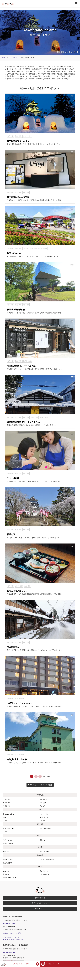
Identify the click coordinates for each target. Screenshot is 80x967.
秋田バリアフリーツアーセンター (13, 939)
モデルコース (7, 840)
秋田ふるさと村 (14, 253)
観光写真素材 (7, 863)
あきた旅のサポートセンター (11, 937)
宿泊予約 (6, 851)
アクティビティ (45, 814)
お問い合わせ (40, 898)
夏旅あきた (6, 803)
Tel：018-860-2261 (9, 952)
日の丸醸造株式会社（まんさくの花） (24, 422)
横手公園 (11, 534)
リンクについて (40, 909)
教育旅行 (6, 874)
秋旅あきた (43, 803)
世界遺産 (42, 820)
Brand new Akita (8, 814)
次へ (44, 776)
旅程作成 (42, 840)
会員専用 (19, 933)
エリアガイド (14, 58)
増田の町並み (13, 647)
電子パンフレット (9, 860)
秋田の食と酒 (44, 817)
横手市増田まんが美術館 (18, 197)
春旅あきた (43, 799)
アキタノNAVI (44, 874)
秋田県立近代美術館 (16, 309)
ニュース (6, 871)
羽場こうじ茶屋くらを (17, 591)
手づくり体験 (13, 478)
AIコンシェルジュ (8, 843)
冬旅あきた (6, 806)
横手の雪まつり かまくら (19, 141)
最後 (48, 776)
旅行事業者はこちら (9, 877)
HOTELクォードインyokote (19, 703)
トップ (4, 58)
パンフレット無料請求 (47, 860)
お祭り (5, 820)
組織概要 (5, 933)
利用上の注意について (40, 903)
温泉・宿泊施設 (45, 851)
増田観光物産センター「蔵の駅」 (22, 366)
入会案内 (12, 933)
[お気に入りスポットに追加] (72, 96)
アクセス (42, 806)
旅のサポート (44, 871)
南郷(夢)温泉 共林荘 (17, 759)
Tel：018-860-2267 (9, 923)
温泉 (4, 817)
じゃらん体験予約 (45, 829)
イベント (6, 832)
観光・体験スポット (9, 829)
